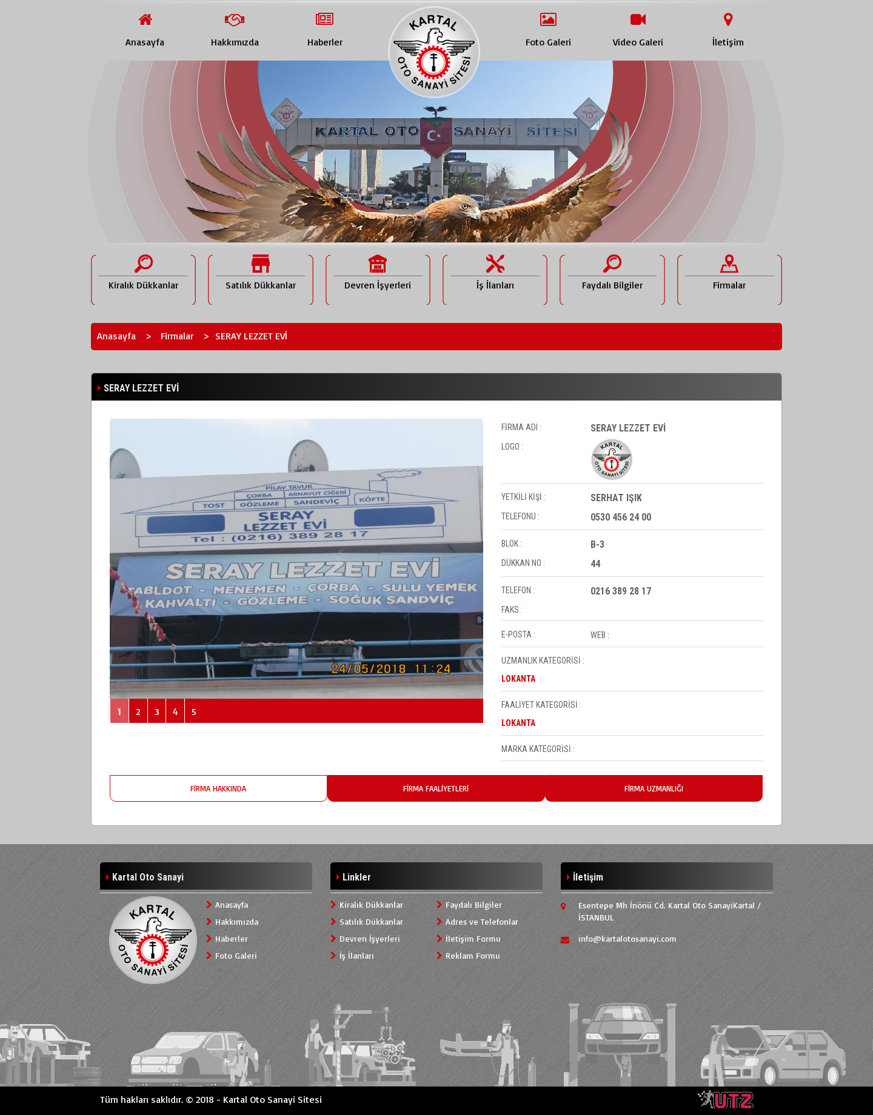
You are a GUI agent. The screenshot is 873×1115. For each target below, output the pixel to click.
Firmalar (177, 336)
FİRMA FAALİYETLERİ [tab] (436, 788)
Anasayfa (116, 336)
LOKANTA (518, 679)
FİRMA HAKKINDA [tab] (218, 788)
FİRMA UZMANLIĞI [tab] (653, 788)
